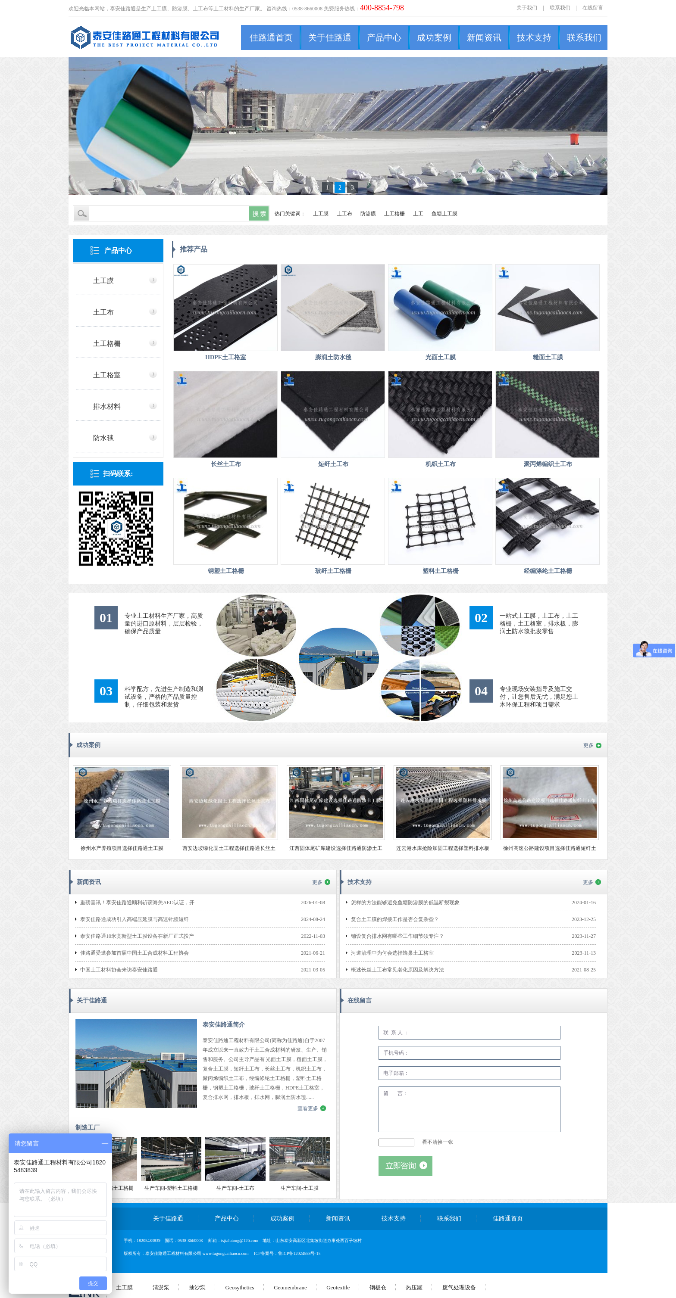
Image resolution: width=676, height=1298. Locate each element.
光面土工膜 (441, 357)
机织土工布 (441, 464)
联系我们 (560, 8)
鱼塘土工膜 (444, 214)
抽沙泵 (197, 1287)
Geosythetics (239, 1287)
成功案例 (434, 37)
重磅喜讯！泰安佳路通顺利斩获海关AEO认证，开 (137, 903)
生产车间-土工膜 (300, 1188)
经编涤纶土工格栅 (548, 571)
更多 (588, 745)
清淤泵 (161, 1287)
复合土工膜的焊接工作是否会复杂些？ (395, 919)
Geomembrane (290, 1287)
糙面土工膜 (548, 357)
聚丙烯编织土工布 (548, 464)
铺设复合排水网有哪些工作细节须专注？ (397, 936)
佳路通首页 (271, 37)
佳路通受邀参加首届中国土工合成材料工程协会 (134, 953)
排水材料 (107, 406)
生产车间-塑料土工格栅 (171, 1188)
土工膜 (321, 214)
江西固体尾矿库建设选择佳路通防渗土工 (335, 848)
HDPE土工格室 (225, 357)
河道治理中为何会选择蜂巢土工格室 (392, 953)
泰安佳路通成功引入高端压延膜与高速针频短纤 (134, 919)
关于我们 (526, 8)
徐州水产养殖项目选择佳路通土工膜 (122, 848)
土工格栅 (394, 214)
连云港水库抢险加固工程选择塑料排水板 (442, 848)
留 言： (469, 1109)
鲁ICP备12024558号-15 (299, 1253)
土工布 (344, 214)
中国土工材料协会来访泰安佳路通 (119, 970)
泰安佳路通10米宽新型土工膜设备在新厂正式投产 (137, 936)
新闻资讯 (484, 37)
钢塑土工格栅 (226, 571)
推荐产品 (193, 249)
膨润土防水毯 (333, 357)
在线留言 (592, 8)
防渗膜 (368, 214)
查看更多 (307, 1108)
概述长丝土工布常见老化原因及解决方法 (397, 970)
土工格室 (107, 375)
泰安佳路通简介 (224, 1024)
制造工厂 (87, 1127)
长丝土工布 (226, 464)
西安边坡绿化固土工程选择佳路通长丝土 (228, 848)
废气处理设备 (459, 1287)
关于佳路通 (329, 37)
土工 (418, 214)
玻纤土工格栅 (333, 571)
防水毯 (103, 438)
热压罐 (414, 1287)
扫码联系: (118, 473)
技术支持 (534, 37)
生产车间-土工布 (235, 1188)
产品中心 (384, 37)
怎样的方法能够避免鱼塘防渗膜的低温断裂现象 (405, 903)
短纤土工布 (333, 464)
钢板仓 (377, 1287)
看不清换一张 (437, 1142)
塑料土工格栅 (440, 571)
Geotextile (338, 1287)
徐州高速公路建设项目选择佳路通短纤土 (549, 848)
